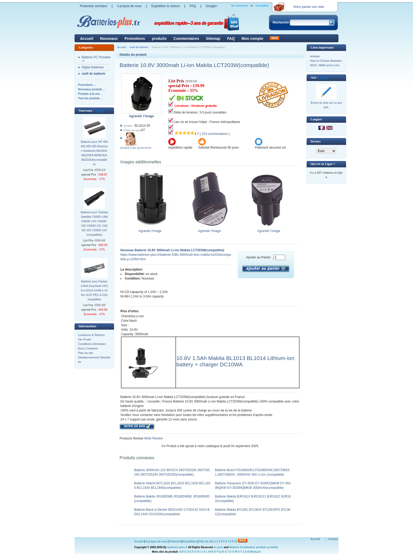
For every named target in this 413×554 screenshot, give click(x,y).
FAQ (193, 6)
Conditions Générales (92, 343)
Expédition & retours (165, 6)
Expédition (190, 541)
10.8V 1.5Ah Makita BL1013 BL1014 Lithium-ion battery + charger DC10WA (235, 361)
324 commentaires (215, 134)
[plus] (99, 110)
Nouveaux (109, 38)
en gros (218, 547)
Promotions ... (87, 84)
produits (159, 38)
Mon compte (252, 38)
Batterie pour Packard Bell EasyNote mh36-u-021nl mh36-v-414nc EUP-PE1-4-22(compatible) (94, 290)
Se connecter (239, 5)
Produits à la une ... (90, 93)
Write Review (153, 438)
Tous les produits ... (90, 98)
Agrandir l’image (150, 229)
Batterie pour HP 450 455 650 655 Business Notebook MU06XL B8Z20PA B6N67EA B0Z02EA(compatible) (94, 153)
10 (235, 541)
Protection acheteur (93, 6)
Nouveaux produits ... (91, 89)
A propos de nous (129, 6)
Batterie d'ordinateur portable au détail (253, 547)
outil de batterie (139, 47)
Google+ (212, 6)
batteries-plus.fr (178, 547)
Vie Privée (84, 339)
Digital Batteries (93, 67)
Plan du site (85, 352)
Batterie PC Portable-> (96, 59)
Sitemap (213, 38)
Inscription (262, 5)
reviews (315, 56)
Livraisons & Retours (91, 335)
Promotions (135, 38)
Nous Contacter (88, 348)
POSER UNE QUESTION (135, 147)
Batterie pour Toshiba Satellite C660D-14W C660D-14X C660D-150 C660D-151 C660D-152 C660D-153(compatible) (94, 223)
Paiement (176, 541)
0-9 (247, 551)
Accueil (86, 38)
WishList (255, 551)
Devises (316, 141)
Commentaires (186, 38)
